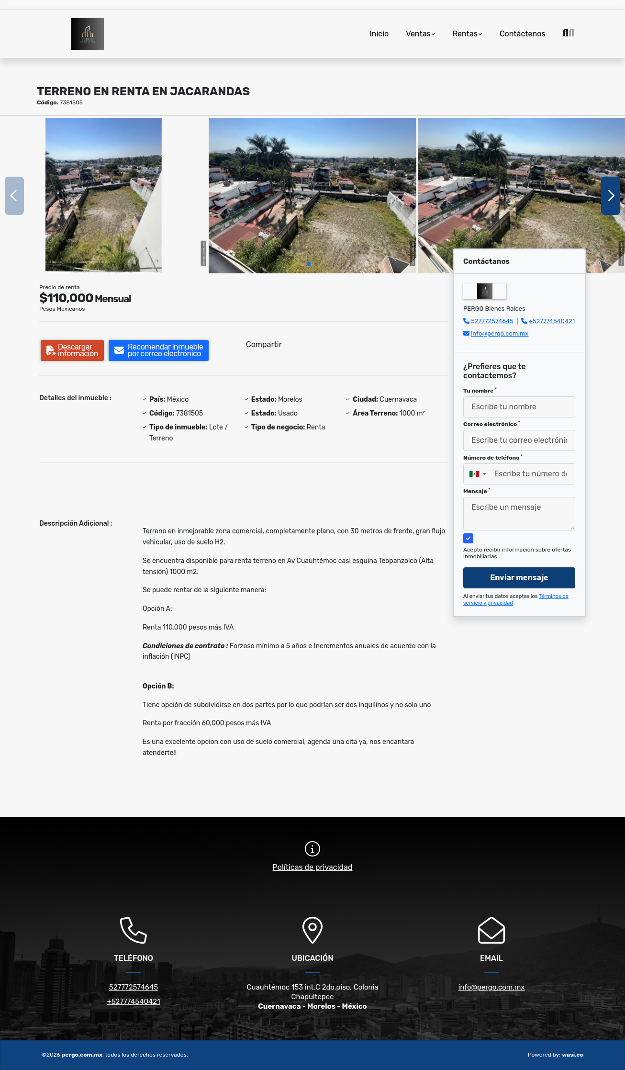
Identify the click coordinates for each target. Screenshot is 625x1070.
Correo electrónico (491, 424)
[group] (103, 195)
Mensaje (476, 491)
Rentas (465, 33)
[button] (309, 264)
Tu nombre (480, 390)
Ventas (418, 33)
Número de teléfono (493, 458)
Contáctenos (523, 33)
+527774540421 (552, 321)
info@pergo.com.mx (499, 333)
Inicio (379, 33)
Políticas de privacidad (313, 867)
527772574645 (492, 321)
